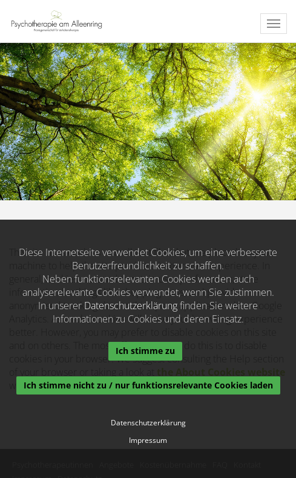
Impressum (148, 440)
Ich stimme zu (145, 350)
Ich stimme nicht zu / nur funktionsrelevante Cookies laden (148, 385)
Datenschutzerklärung (130, 305)
